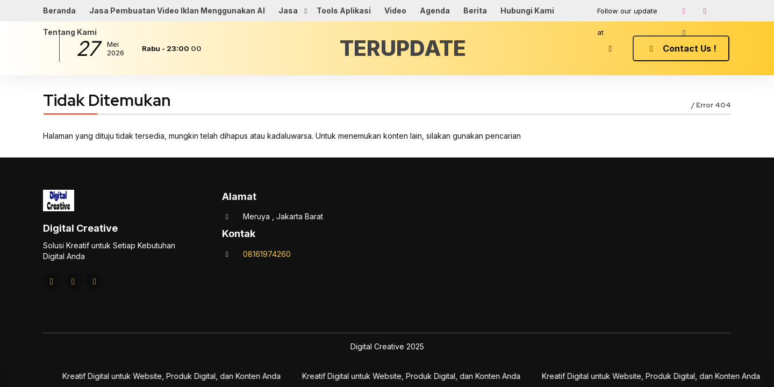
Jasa (288, 10)
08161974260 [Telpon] (267, 254)
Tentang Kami (70, 32)
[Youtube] (705, 11)
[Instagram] (684, 11)
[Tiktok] (684, 33)
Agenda (435, 10)
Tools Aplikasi (344, 10)
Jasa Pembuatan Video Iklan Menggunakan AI (177, 10)
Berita (475, 10)
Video (395, 10)
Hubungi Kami (527, 10)
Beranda (59, 10)
